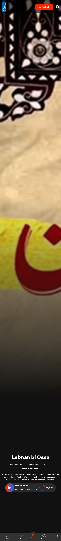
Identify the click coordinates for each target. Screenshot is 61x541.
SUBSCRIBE (44, 7)
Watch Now (21, 486)
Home (7, 537)
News (21, 537)
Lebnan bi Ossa (30, 457)
